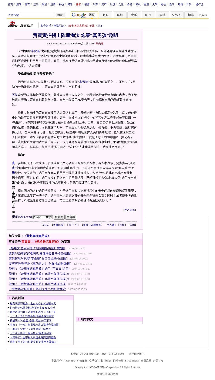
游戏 (112, 4)
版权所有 (113, 373)
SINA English (132, 360)
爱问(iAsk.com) (22, 216)
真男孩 (83, 82)
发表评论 (130, 209)
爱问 (171, 4)
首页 (10, 4)
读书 (129, 4)
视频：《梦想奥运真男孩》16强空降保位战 (37, 284)
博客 (70, 4)
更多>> (203, 15)
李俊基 (35, 51)
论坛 (45, 224)
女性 (121, 4)
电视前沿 (59, 25)
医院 (15, 94)
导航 (188, 4)
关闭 (132, 224)
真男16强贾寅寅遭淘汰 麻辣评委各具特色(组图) (40, 253)
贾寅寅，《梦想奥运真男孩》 (40, 241)
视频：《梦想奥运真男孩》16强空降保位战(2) (39, 279)
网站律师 (118, 360)
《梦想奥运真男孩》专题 (81, 25)
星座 (146, 4)
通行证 (199, 4)
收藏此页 (58, 224)
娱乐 (35, 4)
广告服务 (82, 360)
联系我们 (94, 360)
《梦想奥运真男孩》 (37, 236)
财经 (44, 4)
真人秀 (13, 168)
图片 (148, 15)
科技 (61, 4)
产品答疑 (158, 360)
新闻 (18, 4)
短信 (163, 4)
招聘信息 (106, 360)
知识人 (176, 15)
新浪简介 (57, 360)
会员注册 (146, 360)
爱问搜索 (14, 14)
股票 (53, 4)
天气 (154, 4)
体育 (27, 4)
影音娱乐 (46, 25)
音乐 (134, 15)
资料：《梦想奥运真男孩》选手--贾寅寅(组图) (39, 268)
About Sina (69, 360)
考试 (138, 4)
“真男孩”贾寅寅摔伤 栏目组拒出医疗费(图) (37, 248)
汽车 (95, 4)
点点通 (110, 224)
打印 (122, 224)
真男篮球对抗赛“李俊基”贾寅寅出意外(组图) (38, 258)
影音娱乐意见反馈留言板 (85, 353)
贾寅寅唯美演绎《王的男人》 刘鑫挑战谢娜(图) (40, 263)
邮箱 (180, 4)
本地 (162, 15)
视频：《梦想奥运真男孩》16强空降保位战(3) (39, 273)
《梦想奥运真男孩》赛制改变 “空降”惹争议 (37, 289)
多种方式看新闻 (92, 224)
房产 (104, 4)
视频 (87, 4)
